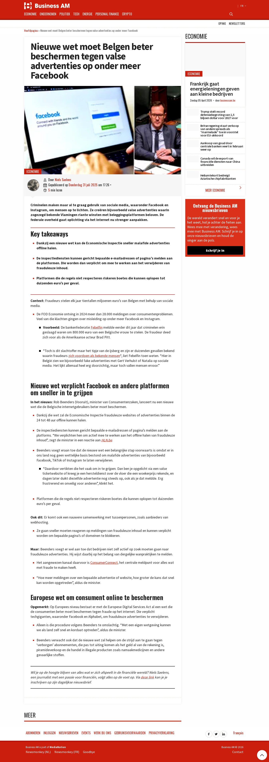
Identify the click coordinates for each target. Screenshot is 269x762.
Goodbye (89, 752)
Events (86, 732)
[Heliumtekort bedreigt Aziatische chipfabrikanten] (193, 174)
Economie (30, 14)
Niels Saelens (63, 179)
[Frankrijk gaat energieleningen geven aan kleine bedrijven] (215, 60)
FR (242, 6)
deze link (147, 677)
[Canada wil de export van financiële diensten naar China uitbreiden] (193, 159)
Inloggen (49, 732)
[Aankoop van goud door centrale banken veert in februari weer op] (193, 143)
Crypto (127, 14)
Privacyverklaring (161, 732)
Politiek (64, 14)
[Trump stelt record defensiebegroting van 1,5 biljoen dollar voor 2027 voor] (193, 112)
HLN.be (106, 440)
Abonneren (33, 732)
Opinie (222, 23)
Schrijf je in (215, 250)
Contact (237, 752)
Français (238, 732)
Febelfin (96, 327)
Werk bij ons (102, 732)
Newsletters (237, 23)
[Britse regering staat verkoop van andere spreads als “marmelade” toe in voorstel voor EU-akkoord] (193, 127)
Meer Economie (224, 189)
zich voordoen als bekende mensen (94, 356)
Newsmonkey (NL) (38, 752)
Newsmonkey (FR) (66, 752)
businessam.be (227, 100)
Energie (87, 14)
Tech (76, 14)
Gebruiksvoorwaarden (130, 732)
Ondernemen (48, 14)
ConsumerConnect (104, 562)
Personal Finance (107, 14)
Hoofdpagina (31, 30)
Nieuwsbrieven (68, 732)
